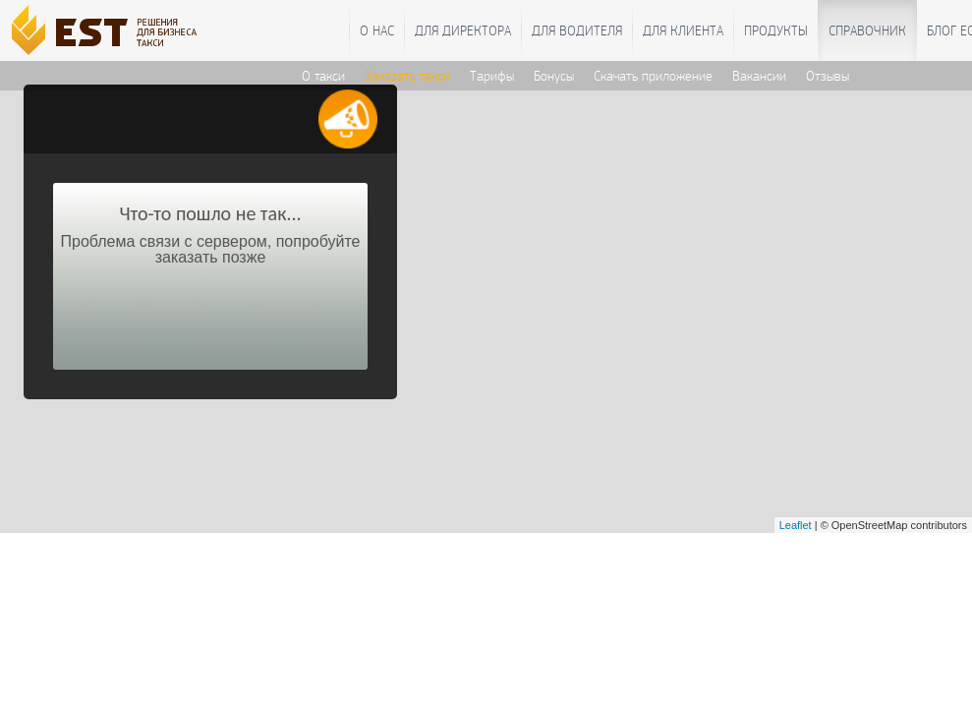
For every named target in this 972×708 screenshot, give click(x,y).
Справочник (867, 30)
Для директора (463, 30)
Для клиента (683, 30)
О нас (377, 30)
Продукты (776, 30)
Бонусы (554, 76)
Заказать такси (407, 76)
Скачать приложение (653, 76)
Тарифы (492, 76)
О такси (323, 76)
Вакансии (759, 76)
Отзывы (827, 76)
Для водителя (577, 30)
